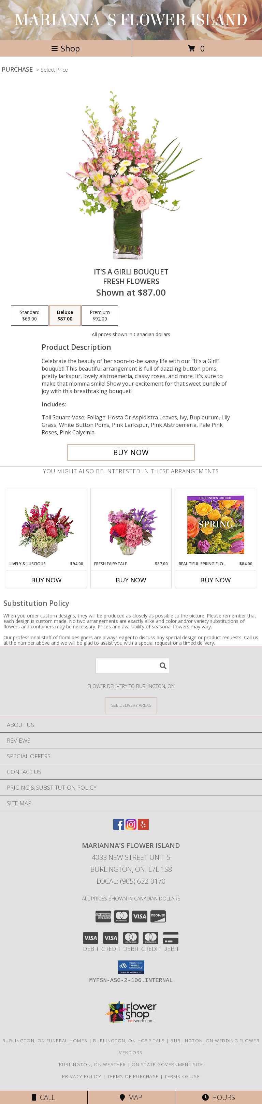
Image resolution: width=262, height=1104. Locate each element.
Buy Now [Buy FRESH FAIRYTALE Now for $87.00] (131, 580)
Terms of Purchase (133, 1076)
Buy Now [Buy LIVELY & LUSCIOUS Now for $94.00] (46, 580)
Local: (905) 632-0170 (131, 881)
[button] (131, 967)
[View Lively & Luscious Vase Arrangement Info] (46, 525)
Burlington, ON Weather (92, 1064)
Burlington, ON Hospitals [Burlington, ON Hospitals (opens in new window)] (129, 1041)
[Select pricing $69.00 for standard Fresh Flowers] (29, 316)
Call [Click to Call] (43, 1097)
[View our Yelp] (143, 828)
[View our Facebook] (118, 828)
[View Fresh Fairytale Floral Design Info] (131, 524)
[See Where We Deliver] (131, 705)
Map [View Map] (131, 1097)
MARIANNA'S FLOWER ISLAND (131, 20)
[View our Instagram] (131, 828)
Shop (65, 48)
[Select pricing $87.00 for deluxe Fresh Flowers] (65, 316)
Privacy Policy (81, 1076)
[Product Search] (132, 665)
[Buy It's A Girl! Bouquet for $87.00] (131, 452)
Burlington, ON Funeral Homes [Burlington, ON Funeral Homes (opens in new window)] (44, 1041)
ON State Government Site (167, 1064)
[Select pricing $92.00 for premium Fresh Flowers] (100, 316)
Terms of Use (182, 1076)
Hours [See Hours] (218, 1097)
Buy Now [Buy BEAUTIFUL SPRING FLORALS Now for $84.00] (215, 580)
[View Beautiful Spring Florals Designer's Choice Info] (215, 525)
